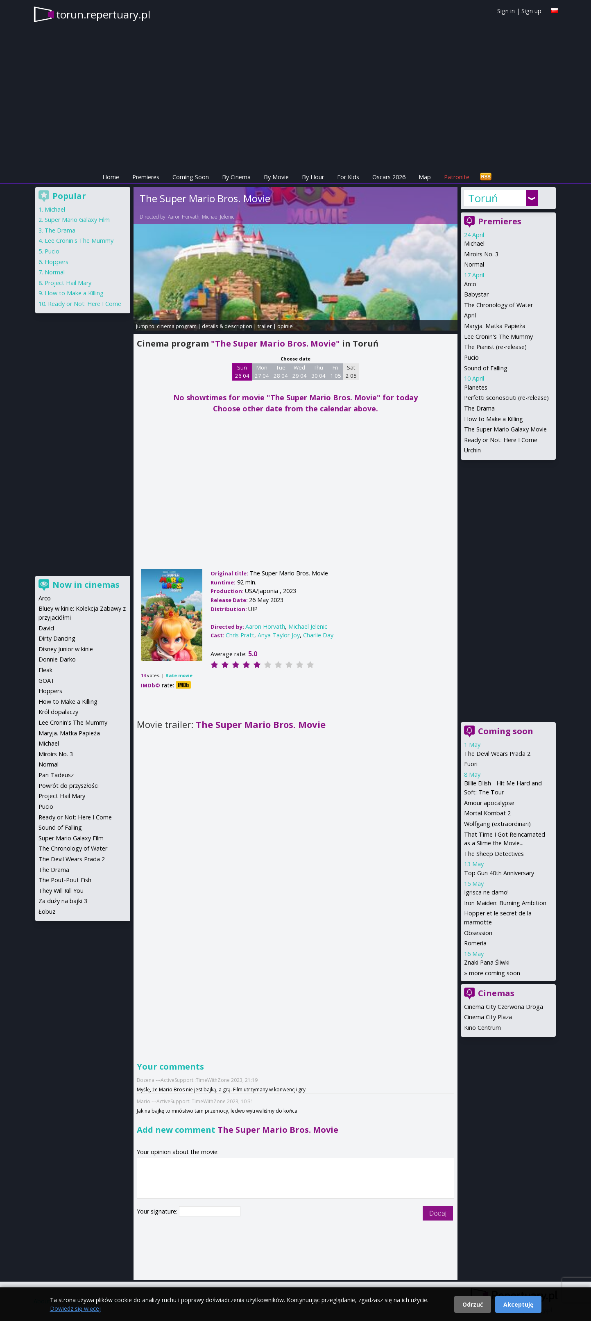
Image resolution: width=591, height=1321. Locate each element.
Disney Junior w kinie (65, 649)
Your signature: (158, 1211)
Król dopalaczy (58, 712)
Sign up (531, 11)
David (46, 628)
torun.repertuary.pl (103, 14)
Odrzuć (472, 1304)
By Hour (313, 177)
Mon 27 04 (262, 371)
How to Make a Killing (493, 419)
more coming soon (494, 973)
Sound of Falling (485, 368)
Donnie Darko (57, 659)
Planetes (475, 387)
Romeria (475, 943)
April (470, 315)
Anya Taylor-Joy (279, 635)
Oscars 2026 (388, 177)
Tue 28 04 (281, 371)
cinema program (177, 326)
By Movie (276, 177)
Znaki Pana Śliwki (486, 962)
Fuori (471, 764)
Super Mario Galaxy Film (77, 220)
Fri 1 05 (335, 371)
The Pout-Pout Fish (64, 880)
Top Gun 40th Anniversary (499, 873)
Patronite (456, 177)
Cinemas (496, 993)
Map (425, 177)
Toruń (483, 198)
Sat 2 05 (351, 371)
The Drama (479, 408)
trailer (265, 326)
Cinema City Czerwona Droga (503, 1007)
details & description (227, 326)
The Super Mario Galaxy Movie (505, 429)
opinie (285, 326)
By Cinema (236, 177)
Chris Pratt (240, 635)
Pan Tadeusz (56, 775)
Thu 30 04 (318, 371)
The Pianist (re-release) (495, 347)
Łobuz (46, 911)
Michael (474, 243)
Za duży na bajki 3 (62, 901)
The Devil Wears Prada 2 (497, 753)
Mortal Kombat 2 (487, 813)
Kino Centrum (482, 1027)
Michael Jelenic (218, 216)
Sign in (506, 11)
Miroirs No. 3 (481, 254)
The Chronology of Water (498, 305)
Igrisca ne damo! (486, 892)
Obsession (478, 933)
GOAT (46, 680)
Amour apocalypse (489, 803)
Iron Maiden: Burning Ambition (505, 903)
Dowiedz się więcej (75, 1308)
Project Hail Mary (68, 283)
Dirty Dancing (56, 638)
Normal (474, 264)
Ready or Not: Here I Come (500, 440)
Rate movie (178, 675)
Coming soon (505, 731)
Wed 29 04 (299, 371)
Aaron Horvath (183, 216)
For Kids (348, 177)
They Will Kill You (61, 890)
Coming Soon (190, 177)
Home (110, 177)
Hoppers (56, 262)
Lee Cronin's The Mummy (498, 336)
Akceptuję (518, 1304)
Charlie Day (318, 635)
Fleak (45, 670)
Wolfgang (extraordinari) (497, 824)
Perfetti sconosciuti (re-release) (506, 398)
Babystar (476, 294)
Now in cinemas (86, 584)
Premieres (145, 177)
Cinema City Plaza (488, 1017)
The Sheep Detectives (494, 854)
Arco (470, 284)
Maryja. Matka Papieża (494, 326)
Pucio (471, 357)
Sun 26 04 (242, 371)
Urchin (472, 450)
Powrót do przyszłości (68, 785)
